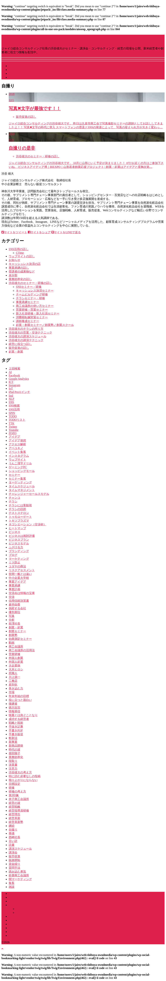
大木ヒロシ (16, 669)
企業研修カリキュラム (30, 912)
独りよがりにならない (23, 780)
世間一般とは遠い (20, 574)
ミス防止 (14, 562)
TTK (11, 423)
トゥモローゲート (20, 516)
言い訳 (13, 841)
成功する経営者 (19, 718)
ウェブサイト (17, 459)
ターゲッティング (20, 482)
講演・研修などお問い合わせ (27, 77)
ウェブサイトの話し (22, 256)
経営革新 (14, 818)
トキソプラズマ (19, 520)
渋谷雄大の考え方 (20, 772)
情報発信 (14, 711)
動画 (11, 642)
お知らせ (14, 260)
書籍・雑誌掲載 (19, 931)
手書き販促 (16, 734)
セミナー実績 (17, 924)
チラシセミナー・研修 (30, 298)
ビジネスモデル (19, 543)
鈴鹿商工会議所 (19, 875)
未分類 (13, 275)
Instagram (14, 385)
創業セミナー (17, 631)
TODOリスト (17, 419)
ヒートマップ (17, 528)
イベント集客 (17, 451)
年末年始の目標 (19, 696)
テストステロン (19, 512)
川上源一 (14, 677)
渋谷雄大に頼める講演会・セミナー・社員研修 (39, 905)
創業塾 (13, 635)
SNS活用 (14, 409)
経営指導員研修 (19, 810)
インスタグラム (19, 455)
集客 (11, 883)
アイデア (14, 436)
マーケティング (19, 558)
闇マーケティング (20, 879)
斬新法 (13, 738)
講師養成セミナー (27, 321)
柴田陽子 (14, 753)
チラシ (13, 501)
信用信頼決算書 (19, 600)
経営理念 (14, 814)
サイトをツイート (14, 232)
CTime (20, 252)
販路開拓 (14, 860)
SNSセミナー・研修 (28, 286)
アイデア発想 (17, 440)
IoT (11, 388)
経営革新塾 (16, 821)
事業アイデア (17, 581)
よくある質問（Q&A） (23, 927)
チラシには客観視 (20, 505)
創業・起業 (16, 627)
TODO (13, 416)
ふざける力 (16, 547)
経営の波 (14, 802)
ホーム (13, 893)
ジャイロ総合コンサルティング (29, 901)
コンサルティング (20, 920)
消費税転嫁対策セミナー (32, 317)
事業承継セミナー (27, 302)
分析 (11, 619)
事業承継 (14, 585)
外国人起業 (16, 661)
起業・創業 (16, 351)
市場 (11, 692)
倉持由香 (14, 604)
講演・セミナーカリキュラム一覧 (37, 908)
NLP (11, 398)
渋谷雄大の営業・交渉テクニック (30, 332)
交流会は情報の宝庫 (22, 593)
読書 (11, 844)
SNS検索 (14, 405)
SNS (11, 402)
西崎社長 (14, 837)
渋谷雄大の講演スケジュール (27, 336)
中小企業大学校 (19, 577)
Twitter (13, 426)
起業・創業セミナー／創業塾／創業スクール (45, 324)
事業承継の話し (19, 267)
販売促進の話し (19, 347)
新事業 (13, 741)
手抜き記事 (16, 726)
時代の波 (14, 749)
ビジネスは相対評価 (22, 535)
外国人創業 (16, 657)
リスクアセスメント (22, 570)
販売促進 (14, 856)
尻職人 (13, 673)
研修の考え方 (17, 791)
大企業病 (14, 665)
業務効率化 (16, 757)
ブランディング (19, 551)
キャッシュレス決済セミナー (35, 290)
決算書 (13, 764)
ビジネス (14, 532)
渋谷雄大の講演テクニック (26, 340)
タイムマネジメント (22, 490)
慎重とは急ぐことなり (23, 715)
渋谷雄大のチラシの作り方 (26, 328)
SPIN (12, 413)
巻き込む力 (16, 688)
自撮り (13, 829)
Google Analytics (19, 378)
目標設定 (14, 783)
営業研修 (14, 654)
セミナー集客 (17, 478)
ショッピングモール (22, 471)
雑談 (11, 886)
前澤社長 (14, 623)
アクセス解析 (17, 444)
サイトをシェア (39, 232)
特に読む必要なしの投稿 (25, 776)
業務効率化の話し (20, 279)
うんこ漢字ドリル (20, 463)
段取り (13, 760)
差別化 (13, 684)
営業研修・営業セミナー (32, 309)
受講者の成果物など (22, 271)
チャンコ (14, 497)
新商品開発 (16, 745)
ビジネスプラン (19, 539)
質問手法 (14, 867)
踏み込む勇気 (17, 871)
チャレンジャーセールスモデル (29, 493)
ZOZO (12, 433)
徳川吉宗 (14, 707)
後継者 (13, 703)
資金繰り (14, 863)
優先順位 (14, 612)
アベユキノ (16, 448)
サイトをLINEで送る (66, 232)
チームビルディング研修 (32, 294)
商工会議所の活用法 (22, 650)
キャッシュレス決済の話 (25, 263)
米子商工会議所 (19, 799)
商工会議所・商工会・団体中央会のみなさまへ (39, 916)
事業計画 (14, 589)
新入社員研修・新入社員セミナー (37, 313)
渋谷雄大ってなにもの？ (25, 69)
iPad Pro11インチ (19, 391)
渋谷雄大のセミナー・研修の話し (30, 282)
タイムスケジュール (22, 486)
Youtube (13, 429)
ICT (11, 381)
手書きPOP (16, 730)
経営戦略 (14, 806)
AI (10, 372)
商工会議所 (16, 646)
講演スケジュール (20, 65)
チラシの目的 (17, 509)
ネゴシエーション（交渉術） (27, 524)
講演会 (13, 852)
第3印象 (14, 795)
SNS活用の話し (18, 249)
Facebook (14, 375)
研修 (11, 787)
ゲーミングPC (18, 467)
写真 (11, 615)
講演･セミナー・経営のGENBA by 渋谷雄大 (58, 38)
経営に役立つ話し (20, 344)
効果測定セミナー (20, 638)
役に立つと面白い (20, 699)
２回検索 (14, 368)
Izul (11, 395)
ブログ (13, 554)
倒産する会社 (17, 608)
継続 (11, 825)
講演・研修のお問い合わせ (26, 935)
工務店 (13, 680)
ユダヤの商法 (17, 566)
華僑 (11, 833)
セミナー (14, 474)
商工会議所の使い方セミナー (35, 305)
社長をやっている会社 (23, 73)
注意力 (13, 768)
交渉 (11, 596)
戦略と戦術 (16, 722)
